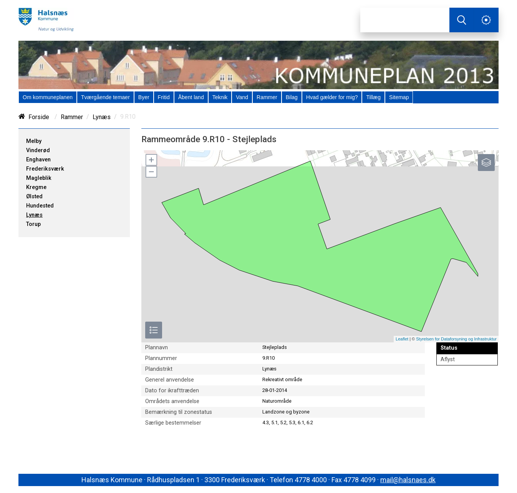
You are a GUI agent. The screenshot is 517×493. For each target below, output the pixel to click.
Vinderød (38, 150)
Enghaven (38, 159)
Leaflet (402, 339)
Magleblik (38, 178)
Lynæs (102, 117)
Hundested (40, 206)
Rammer (72, 117)
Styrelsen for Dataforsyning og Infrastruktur (456, 339)
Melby (33, 141)
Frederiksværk (45, 169)
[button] (151, 160)
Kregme (36, 187)
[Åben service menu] (486, 20)
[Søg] (404, 20)
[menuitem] (47, 97)
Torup (33, 224)
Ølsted (34, 196)
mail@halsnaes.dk (408, 480)
